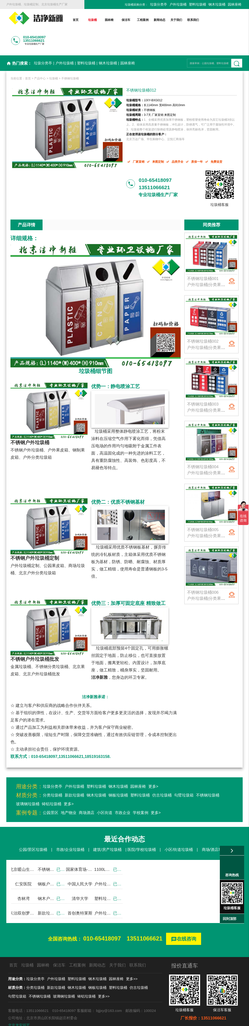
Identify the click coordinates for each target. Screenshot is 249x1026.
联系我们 (193, 20)
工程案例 (143, 20)
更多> (153, 766)
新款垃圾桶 (74, 775)
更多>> (132, 959)
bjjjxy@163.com (109, 991)
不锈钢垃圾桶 (70, 58)
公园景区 (50, 793)
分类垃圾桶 (52, 775)
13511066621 (144, 918)
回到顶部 (229, 919)
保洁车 (126, 20)
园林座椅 (234, 4)
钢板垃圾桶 (118, 775)
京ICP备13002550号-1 (170, 1020)
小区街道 (104, 793)
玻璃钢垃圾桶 (27, 784)
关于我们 (176, 20)
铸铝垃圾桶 (51, 784)
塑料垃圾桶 (197, 4)
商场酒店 (86, 793)
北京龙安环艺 (19, 1005)
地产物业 (68, 793)
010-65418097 (102, 918)
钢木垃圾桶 (216, 4)
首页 (76, 20)
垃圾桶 (92, 20)
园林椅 (109, 20)
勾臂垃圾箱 (184, 775)
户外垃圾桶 (178, 4)
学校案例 (140, 793)
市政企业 (122, 793)
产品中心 (40, 58)
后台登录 (200, 1020)
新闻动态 (159, 20)
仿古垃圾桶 (162, 775)
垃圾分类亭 (158, 4)
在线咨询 (183, 919)
